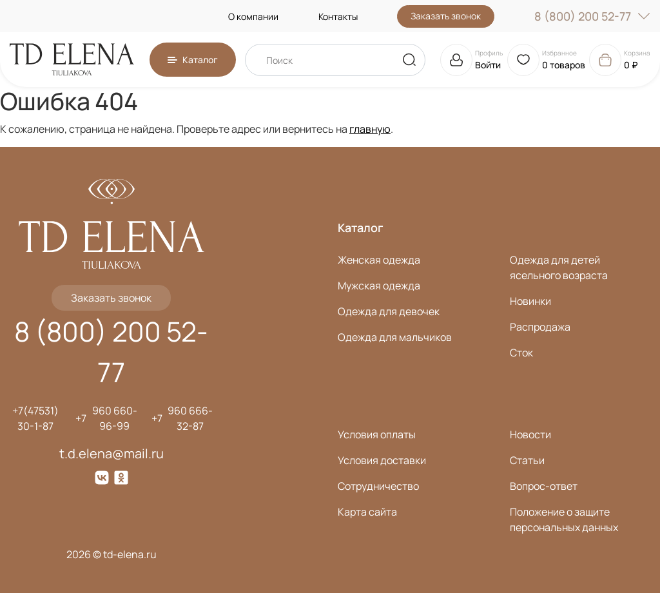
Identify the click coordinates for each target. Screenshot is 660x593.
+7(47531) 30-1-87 (35, 418)
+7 (80, 418)
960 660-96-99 (114, 418)
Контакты (338, 16)
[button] (193, 60)
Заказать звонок (446, 16)
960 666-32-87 (190, 418)
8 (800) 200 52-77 (592, 16)
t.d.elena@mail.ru (111, 453)
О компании (253, 16)
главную (370, 129)
